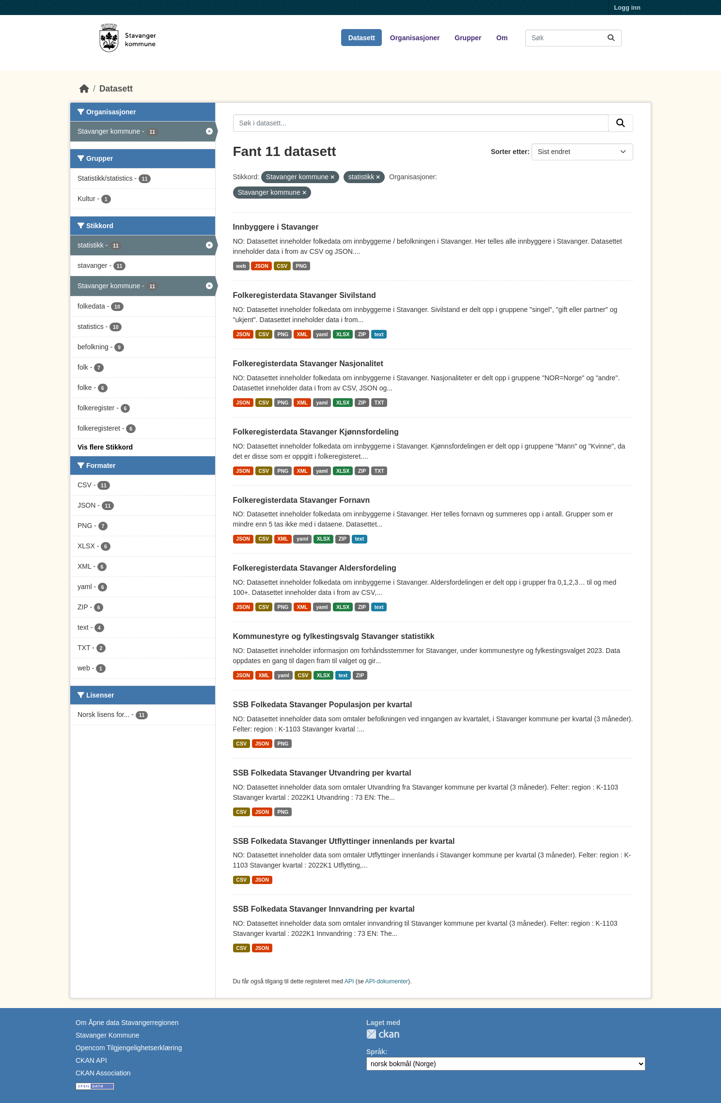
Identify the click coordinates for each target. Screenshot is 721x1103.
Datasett (361, 38)
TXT (379, 402)
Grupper (468, 38)
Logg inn (627, 7)
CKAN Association (103, 1073)
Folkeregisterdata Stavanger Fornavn (301, 500)
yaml (322, 334)
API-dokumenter (386, 981)
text (379, 334)
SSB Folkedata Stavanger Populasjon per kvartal (322, 704)
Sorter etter (509, 151)
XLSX (342, 334)
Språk (375, 1052)
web (241, 266)
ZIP (362, 334)
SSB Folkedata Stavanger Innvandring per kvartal (324, 909)
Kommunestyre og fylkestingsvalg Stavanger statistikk (334, 636)
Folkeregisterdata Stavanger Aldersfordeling (314, 568)
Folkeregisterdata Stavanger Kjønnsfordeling (316, 432)
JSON (261, 266)
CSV (282, 266)
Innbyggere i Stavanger (276, 227)
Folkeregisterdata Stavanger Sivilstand (304, 295)
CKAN (382, 1034)
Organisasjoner (415, 38)
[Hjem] (84, 88)
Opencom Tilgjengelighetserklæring (129, 1048)
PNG (301, 266)
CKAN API (91, 1060)
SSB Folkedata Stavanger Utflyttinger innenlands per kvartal (344, 841)
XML (302, 334)
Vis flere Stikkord (105, 447)
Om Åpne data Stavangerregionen (127, 1022)
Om (501, 38)
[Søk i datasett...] (573, 38)
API (349, 981)
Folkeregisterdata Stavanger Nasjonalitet (308, 363)
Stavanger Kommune (108, 1035)
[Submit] (611, 38)
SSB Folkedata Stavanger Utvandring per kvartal (322, 773)
